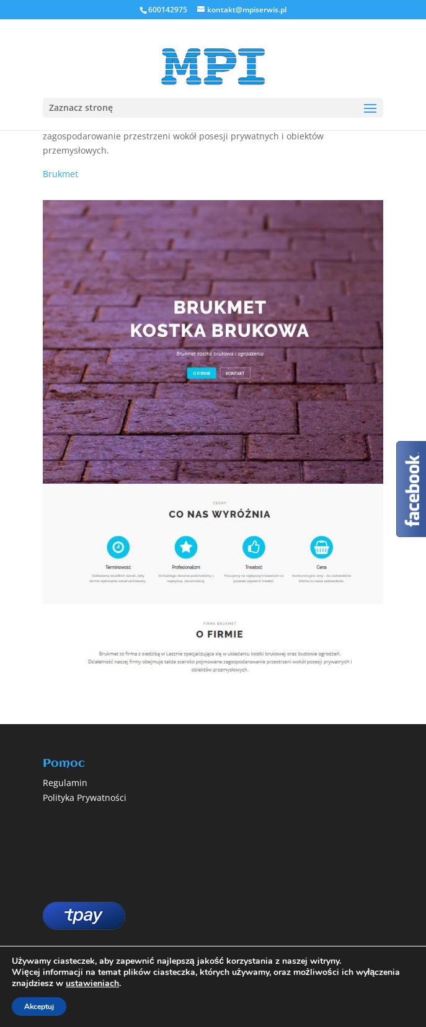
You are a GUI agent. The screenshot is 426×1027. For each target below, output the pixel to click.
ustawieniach (92, 983)
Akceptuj (39, 1007)
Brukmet (60, 174)
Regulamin (65, 783)
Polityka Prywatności (84, 797)
